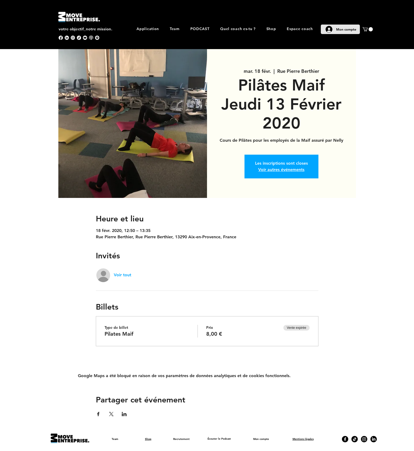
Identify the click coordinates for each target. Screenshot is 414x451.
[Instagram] (73, 38)
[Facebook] (61, 38)
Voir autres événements (281, 169)
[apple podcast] (91, 38)
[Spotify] (97, 38)
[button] (368, 29)
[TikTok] (79, 38)
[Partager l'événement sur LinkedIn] (124, 414)
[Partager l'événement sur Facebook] (98, 414)
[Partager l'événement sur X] (111, 414)
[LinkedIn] (67, 38)
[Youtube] (85, 38)
